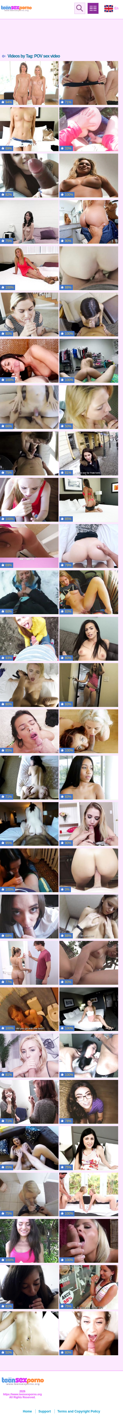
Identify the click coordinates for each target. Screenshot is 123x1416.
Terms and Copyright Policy (78, 1411)
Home (27, 1411)
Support (44, 1411)
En (111, 8)
